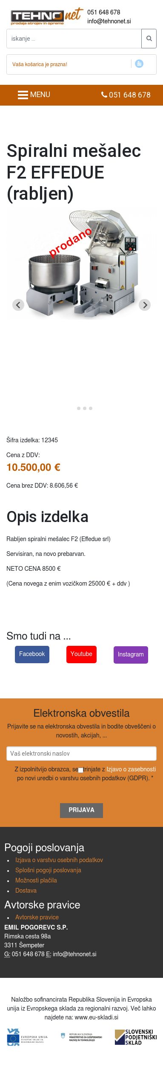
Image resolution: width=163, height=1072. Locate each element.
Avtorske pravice (37, 918)
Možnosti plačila (36, 881)
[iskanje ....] (74, 38)
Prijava (81, 810)
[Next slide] (145, 305)
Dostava (26, 891)
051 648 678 (103, 13)
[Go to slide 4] (90, 408)
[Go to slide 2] (78, 408)
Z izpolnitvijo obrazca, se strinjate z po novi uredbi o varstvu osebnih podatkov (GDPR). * (85, 774)
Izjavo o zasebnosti (131, 770)
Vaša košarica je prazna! (39, 64)
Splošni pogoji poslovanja (48, 871)
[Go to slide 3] (84, 408)
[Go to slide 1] (72, 408)
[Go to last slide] (18, 305)
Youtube (81, 654)
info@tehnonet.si (109, 22)
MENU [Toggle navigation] (33, 94)
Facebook (32, 654)
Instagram (131, 655)
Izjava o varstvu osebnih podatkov (59, 860)
